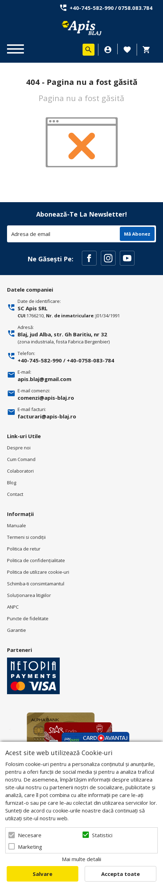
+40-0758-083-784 (90, 360)
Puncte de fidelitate (27, 618)
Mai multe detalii (81, 859)
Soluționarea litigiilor (29, 595)
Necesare (29, 835)
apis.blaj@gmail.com (44, 378)
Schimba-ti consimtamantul (35, 583)
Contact (15, 494)
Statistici (102, 835)
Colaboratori (20, 471)
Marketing (30, 846)
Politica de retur (23, 549)
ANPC (13, 607)
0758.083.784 (135, 7)
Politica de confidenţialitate (36, 560)
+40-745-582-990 (92, 7)
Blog (11, 482)
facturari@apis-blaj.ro (47, 416)
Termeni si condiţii (26, 537)
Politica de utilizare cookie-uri (38, 572)
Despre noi (19, 447)
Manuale (16, 525)
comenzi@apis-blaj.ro (46, 397)
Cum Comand (21, 459)
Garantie (16, 630)
